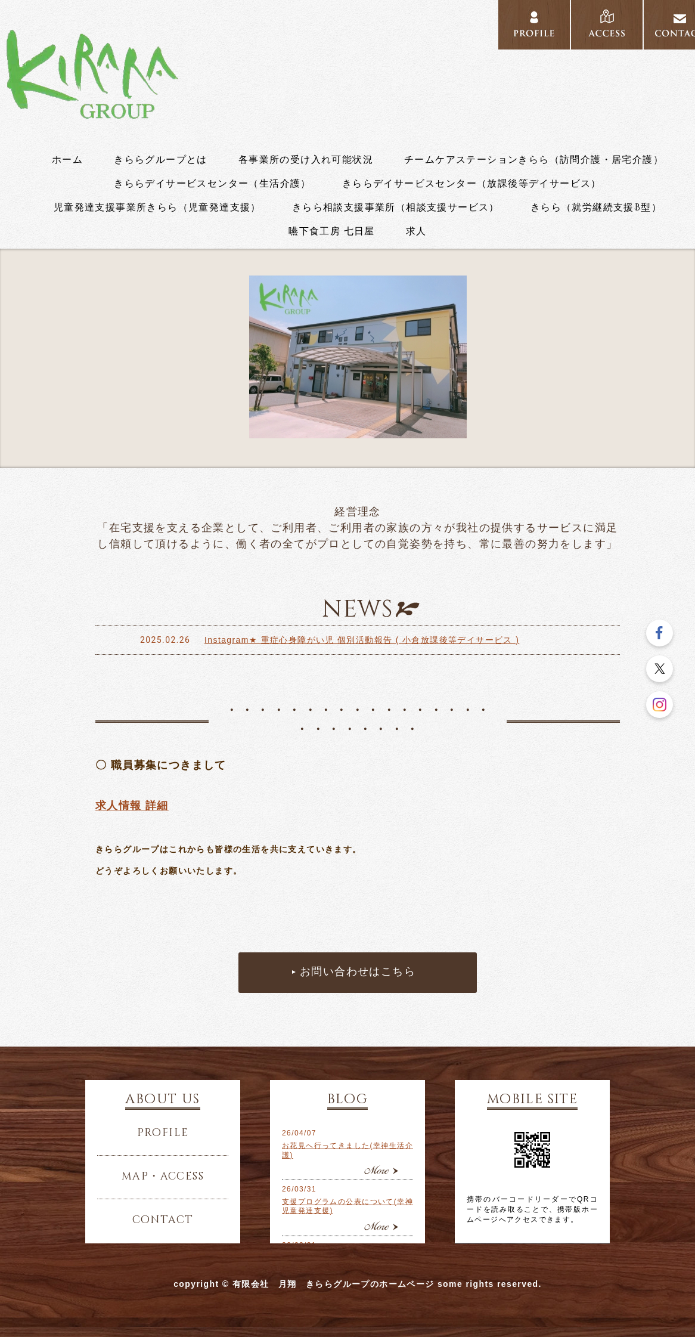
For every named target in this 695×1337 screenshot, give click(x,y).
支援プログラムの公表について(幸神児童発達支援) (347, 1206)
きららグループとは (160, 159)
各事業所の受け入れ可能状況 (305, 159)
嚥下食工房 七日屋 (331, 231)
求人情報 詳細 (132, 806)
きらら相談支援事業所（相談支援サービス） (395, 207)
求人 (416, 231)
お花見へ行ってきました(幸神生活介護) (347, 1150)
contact (163, 1220)
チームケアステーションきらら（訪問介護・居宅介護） (533, 159)
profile (534, 25)
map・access (163, 1176)
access (607, 25)
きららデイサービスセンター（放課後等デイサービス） (471, 183)
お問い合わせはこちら (357, 972)
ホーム (67, 159)
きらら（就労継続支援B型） (596, 207)
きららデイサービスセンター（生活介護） (212, 183)
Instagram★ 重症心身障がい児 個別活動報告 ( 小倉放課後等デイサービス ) (361, 640)
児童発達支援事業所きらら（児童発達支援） (157, 207)
